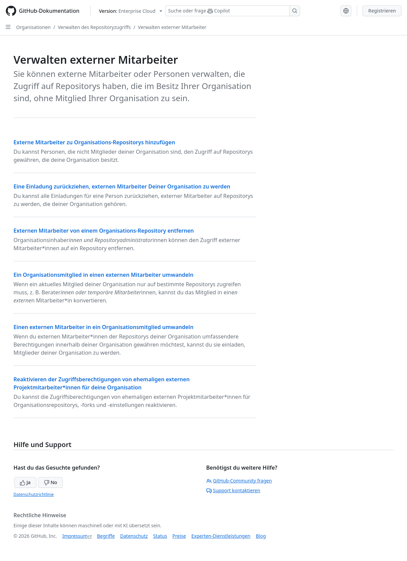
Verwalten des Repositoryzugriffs (94, 27)
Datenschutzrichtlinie (33, 494)
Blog (261, 536)
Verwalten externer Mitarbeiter (172, 27)
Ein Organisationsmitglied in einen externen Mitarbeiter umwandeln (103, 274)
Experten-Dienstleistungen (220, 536)
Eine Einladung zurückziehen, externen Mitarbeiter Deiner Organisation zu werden (121, 186)
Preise (179, 536)
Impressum (75, 536)
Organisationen (33, 27)
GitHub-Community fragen (239, 480)
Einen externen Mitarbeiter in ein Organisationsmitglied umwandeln (103, 327)
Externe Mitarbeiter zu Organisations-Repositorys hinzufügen (94, 142)
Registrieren (382, 10)
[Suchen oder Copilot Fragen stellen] (232, 10)
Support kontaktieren (233, 490)
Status (160, 536)
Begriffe (106, 536)
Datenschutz (134, 536)
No (50, 482)
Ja (25, 482)
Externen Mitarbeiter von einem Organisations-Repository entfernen (103, 230)
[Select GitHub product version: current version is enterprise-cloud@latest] (130, 11)
